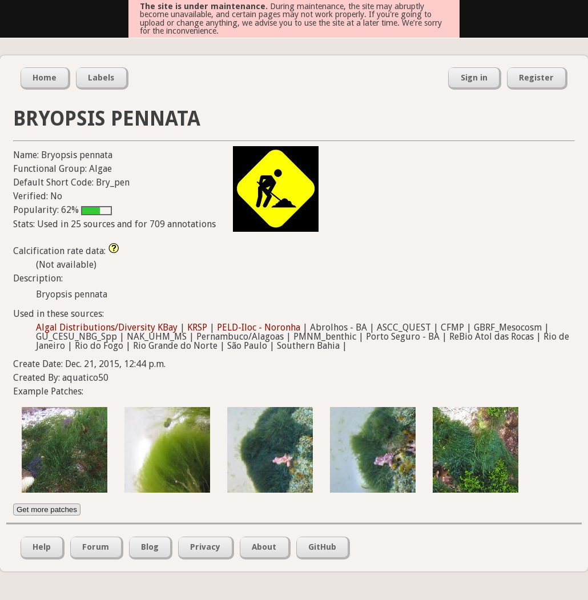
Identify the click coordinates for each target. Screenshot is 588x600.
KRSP (197, 327)
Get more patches (47, 509)
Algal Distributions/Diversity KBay (107, 327)
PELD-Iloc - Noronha (258, 327)
